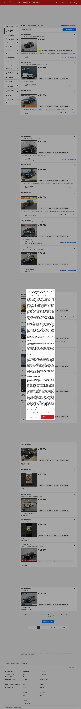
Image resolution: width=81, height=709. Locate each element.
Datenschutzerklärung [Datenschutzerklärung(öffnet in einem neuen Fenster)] (32, 412)
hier (39, 319)
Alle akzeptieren (47, 416)
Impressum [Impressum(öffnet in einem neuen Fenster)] (40, 412)
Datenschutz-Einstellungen (33, 416)
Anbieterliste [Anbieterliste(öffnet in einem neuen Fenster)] (47, 412)
